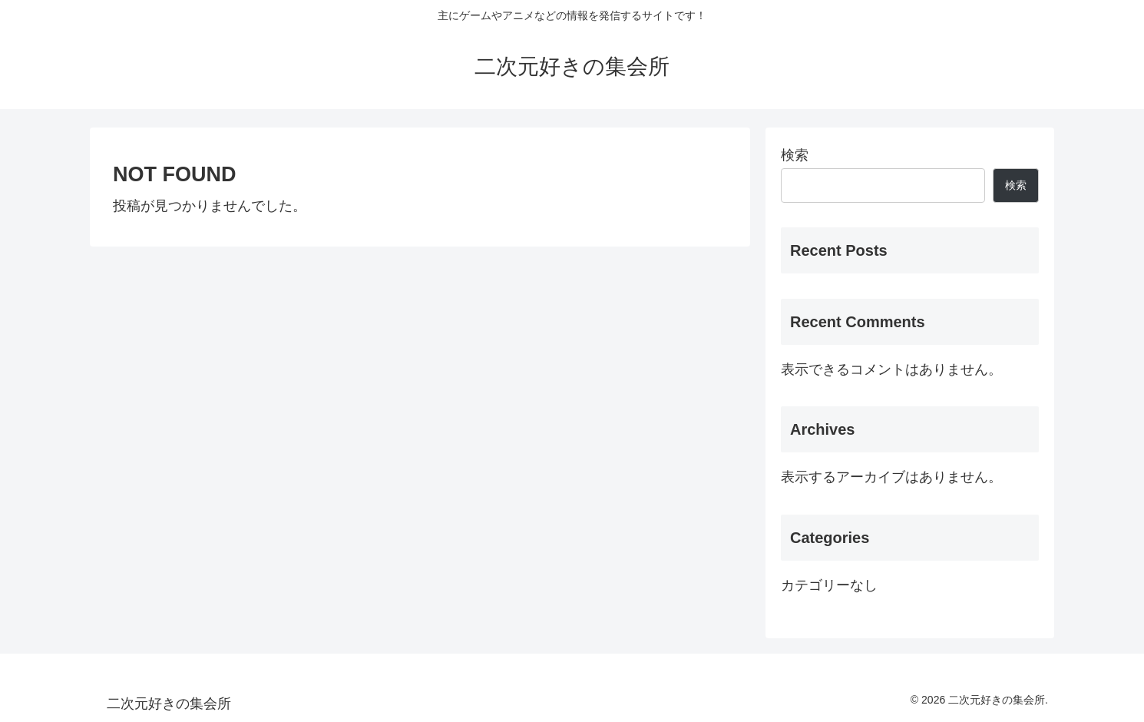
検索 (794, 155)
